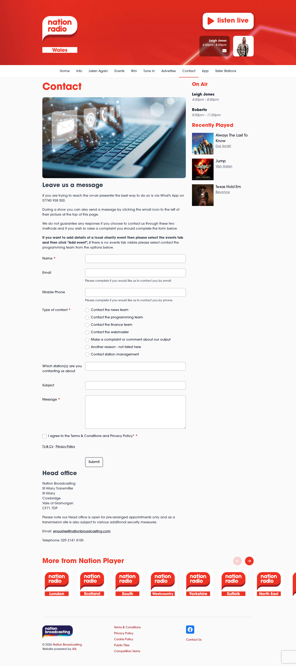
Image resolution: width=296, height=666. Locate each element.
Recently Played (212, 125)
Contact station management (115, 354)
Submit (94, 462)
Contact (188, 71)
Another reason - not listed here (116, 347)
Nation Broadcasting (67, 644)
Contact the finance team (111, 325)
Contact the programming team (117, 317)
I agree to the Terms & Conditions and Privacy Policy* (93, 436)
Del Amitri (223, 146)
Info (79, 71)
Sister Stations (225, 71)
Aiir (74, 649)
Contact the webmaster (110, 332)
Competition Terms (127, 651)
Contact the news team (109, 310)
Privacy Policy (65, 446)
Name (49, 258)
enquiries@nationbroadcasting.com (82, 531)
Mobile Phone (53, 292)
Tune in (149, 71)
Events (119, 71)
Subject (48, 385)
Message (51, 399)
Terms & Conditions (127, 627)
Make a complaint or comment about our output (130, 339)
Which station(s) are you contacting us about (62, 369)
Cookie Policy (123, 639)
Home (65, 71)
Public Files (121, 645)
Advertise (168, 71)
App (205, 71)
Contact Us (193, 639)
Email (46, 273)
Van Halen (224, 166)
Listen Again (98, 71)
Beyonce (223, 192)
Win (134, 71)
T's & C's (47, 446)
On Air (200, 84)
